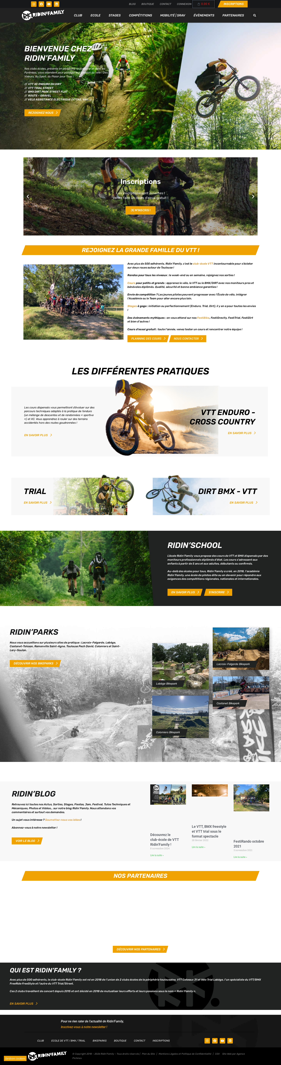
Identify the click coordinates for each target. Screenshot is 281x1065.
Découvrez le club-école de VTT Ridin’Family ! (164, 840)
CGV (217, 1053)
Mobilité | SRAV (172, 15)
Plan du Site (148, 1053)
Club (78, 15)
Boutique (147, 4)
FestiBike (203, 318)
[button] (254, 15)
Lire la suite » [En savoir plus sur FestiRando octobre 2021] (240, 857)
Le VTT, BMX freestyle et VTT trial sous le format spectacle (209, 831)
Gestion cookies (15, 1058)
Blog (132, 4)
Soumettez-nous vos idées (62, 820)
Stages (115, 15)
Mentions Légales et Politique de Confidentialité (185, 1053)
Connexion (184, 4)
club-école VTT (203, 263)
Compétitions (140, 15)
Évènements (204, 15)
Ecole (95, 15)
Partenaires (233, 15)
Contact (165, 4)
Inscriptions (161, 1040)
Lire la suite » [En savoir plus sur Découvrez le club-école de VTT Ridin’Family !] (157, 855)
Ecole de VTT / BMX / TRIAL (68, 1040)
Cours (131, 283)
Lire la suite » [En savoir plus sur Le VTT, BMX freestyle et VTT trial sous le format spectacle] (198, 847)
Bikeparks (100, 1040)
